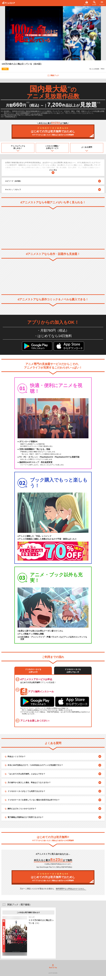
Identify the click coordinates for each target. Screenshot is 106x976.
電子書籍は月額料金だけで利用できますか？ (25, 817)
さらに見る (53, 171)
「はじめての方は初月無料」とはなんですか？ (26, 774)
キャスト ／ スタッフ (13, 190)
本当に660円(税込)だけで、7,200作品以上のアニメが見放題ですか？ (35, 765)
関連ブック (53, 75)
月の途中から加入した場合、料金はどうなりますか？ (29, 782)
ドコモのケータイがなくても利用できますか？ (26, 791)
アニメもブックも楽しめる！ (18, 147)
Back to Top (53, 966)
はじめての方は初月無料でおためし (53, 131)
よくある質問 (86, 147)
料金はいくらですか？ (17, 756)
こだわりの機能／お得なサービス (52, 147)
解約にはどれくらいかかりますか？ (22, 809)
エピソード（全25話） (53, 181)
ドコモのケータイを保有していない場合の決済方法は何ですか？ (34, 800)
